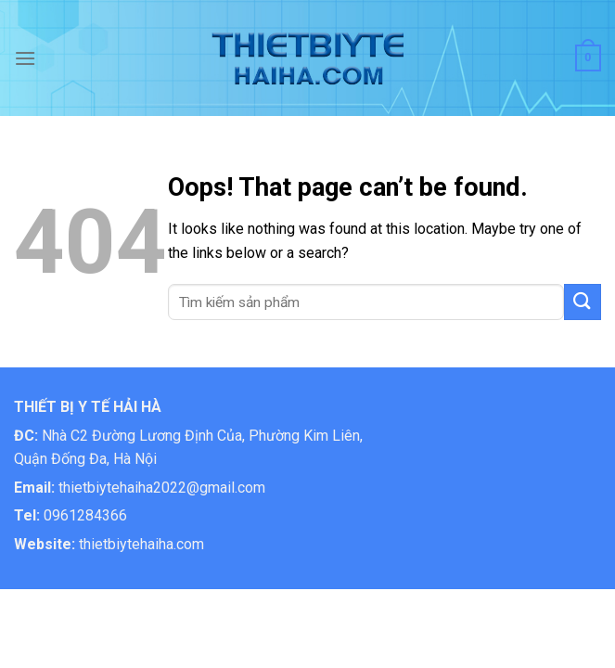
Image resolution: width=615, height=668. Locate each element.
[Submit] (582, 302)
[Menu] (25, 58)
